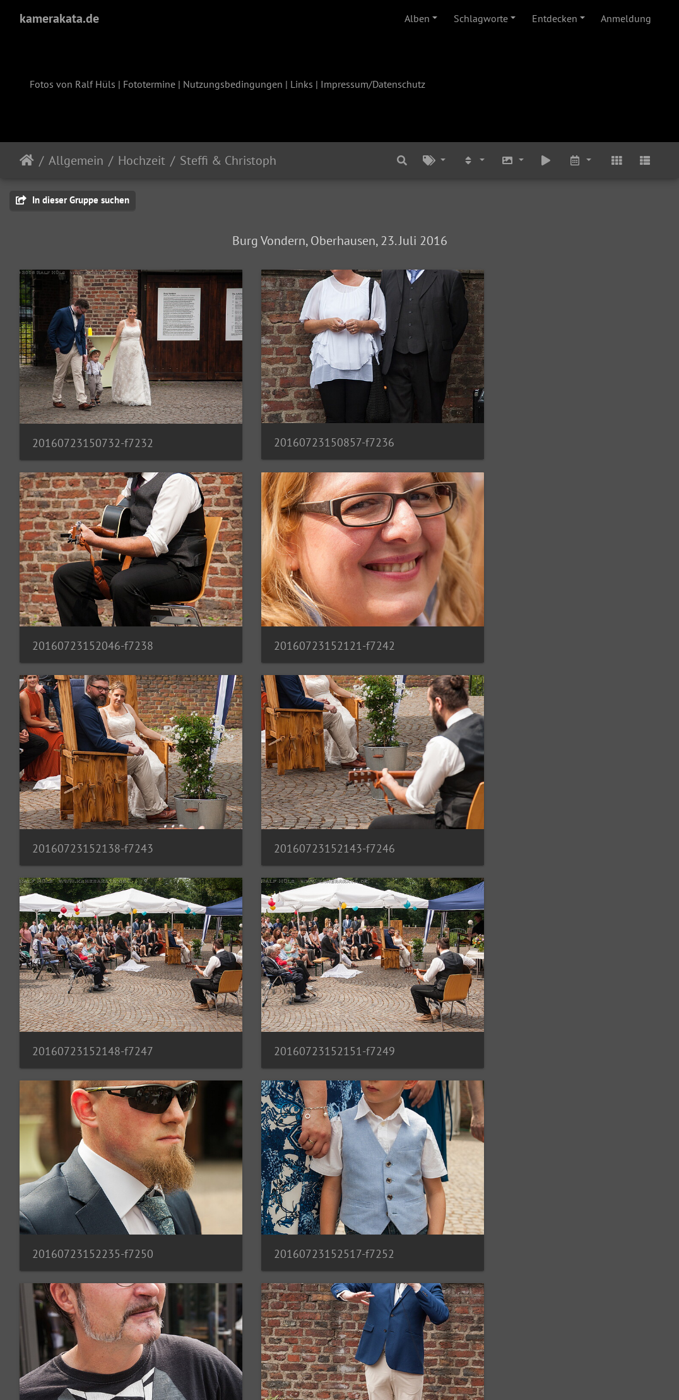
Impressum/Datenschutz (373, 84)
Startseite (27, 160)
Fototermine (149, 84)
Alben (417, 18)
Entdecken (554, 18)
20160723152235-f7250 (532, 802)
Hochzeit (141, 160)
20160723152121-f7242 (92, 615)
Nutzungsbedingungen (233, 84)
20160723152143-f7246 (532, 615)
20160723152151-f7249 (312, 803)
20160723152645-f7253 (312, 990)
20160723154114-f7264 (532, 1177)
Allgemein (76, 160)
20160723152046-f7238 (532, 427)
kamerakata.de (59, 18)
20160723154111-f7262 (312, 1177)
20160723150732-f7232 (92, 427)
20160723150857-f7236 (312, 427)
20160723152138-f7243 (312, 615)
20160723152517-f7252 (92, 990)
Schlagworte (481, 18)
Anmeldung (626, 18)
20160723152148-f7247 (92, 803)
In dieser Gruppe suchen (72, 200)
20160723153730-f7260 (92, 1177)
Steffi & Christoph (228, 160)
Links (301, 84)
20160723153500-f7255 (532, 990)
